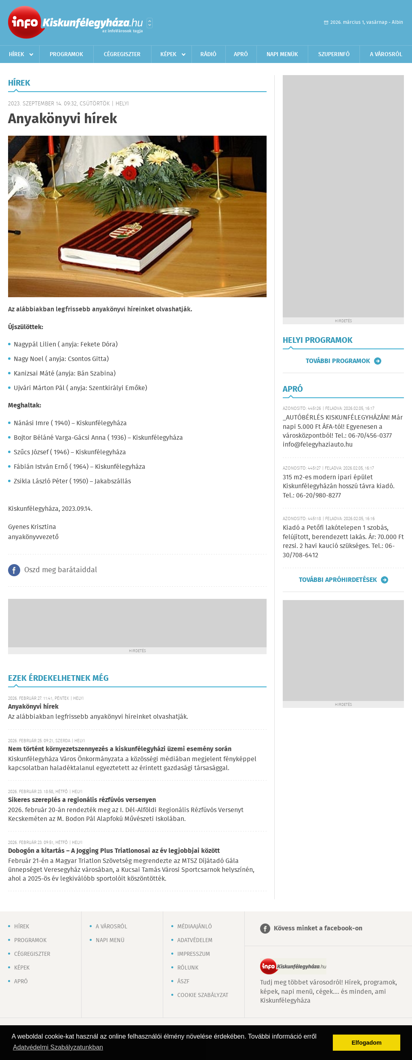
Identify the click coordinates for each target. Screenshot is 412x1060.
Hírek (16, 54)
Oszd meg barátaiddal (60, 570)
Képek (168, 54)
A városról (386, 54)
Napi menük (282, 54)
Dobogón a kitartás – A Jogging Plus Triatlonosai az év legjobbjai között (114, 851)
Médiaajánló (194, 926)
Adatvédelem (194, 940)
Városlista (150, 23)
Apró (241, 54)
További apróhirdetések (338, 580)
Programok (66, 54)
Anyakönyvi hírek (33, 707)
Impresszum (193, 954)
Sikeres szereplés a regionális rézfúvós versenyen (82, 800)
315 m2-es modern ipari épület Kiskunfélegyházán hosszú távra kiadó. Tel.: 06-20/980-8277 (339, 486)
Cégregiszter (122, 54)
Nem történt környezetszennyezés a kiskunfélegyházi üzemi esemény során (119, 749)
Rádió (208, 54)
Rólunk (187, 967)
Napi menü (110, 940)
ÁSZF (183, 981)
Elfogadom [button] (367, 1042)
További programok (338, 361)
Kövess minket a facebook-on (318, 929)
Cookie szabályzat (202, 995)
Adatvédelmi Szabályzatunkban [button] (58, 1047)
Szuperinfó (334, 54)
